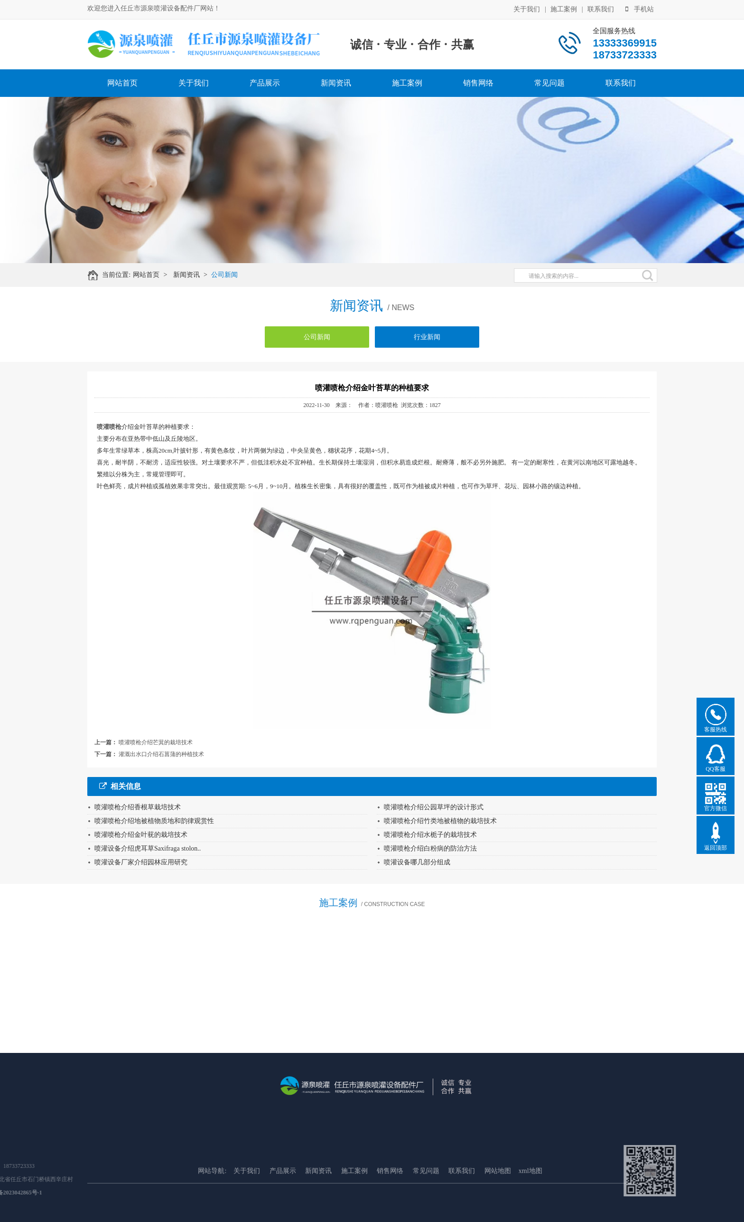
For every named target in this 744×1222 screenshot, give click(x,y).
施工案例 (563, 8)
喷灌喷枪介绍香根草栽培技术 (137, 807)
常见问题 (549, 83)
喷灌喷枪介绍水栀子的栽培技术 (430, 834)
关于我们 (526, 8)
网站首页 (122, 83)
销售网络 (478, 83)
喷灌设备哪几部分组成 (417, 862)
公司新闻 (233, 274)
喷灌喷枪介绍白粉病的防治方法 (430, 848)
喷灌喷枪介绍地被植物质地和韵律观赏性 (154, 820)
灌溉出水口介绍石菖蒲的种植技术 (161, 754)
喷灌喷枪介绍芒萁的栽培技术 (156, 742)
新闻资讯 (336, 83)
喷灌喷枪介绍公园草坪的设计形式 (434, 807)
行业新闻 (427, 344)
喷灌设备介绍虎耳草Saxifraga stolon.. (147, 848)
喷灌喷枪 (109, 426)
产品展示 (265, 83)
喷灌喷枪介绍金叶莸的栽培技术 (140, 834)
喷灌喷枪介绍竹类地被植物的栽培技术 (440, 820)
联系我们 (600, 8)
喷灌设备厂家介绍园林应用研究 (140, 862)
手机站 (639, 8)
